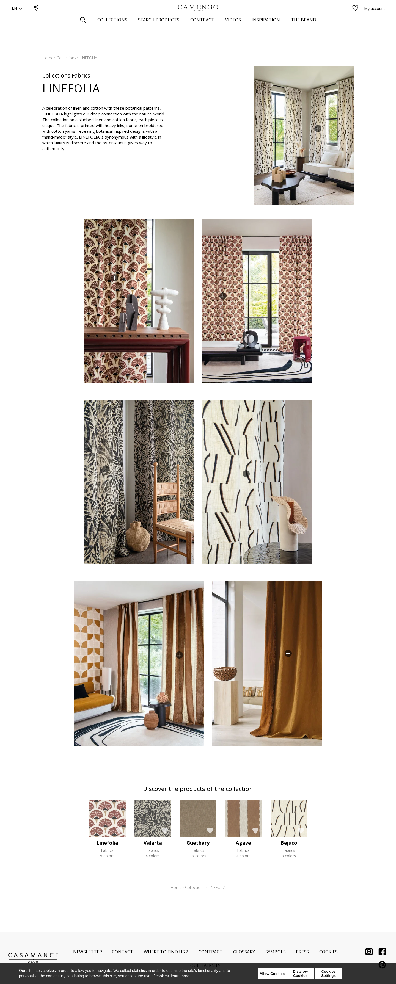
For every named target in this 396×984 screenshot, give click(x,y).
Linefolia (107, 842)
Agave (243, 842)
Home (47, 57)
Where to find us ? (166, 952)
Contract (210, 952)
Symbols (275, 952)
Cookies (328, 952)
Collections (66, 57)
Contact (122, 952)
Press (302, 952)
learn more (180, 976)
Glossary (244, 952)
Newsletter (87, 952)
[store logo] (198, 17)
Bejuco (288, 842)
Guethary (198, 842)
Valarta (153, 842)
